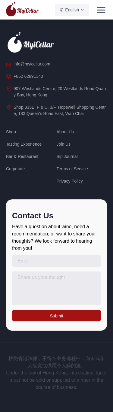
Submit (56, 316)
